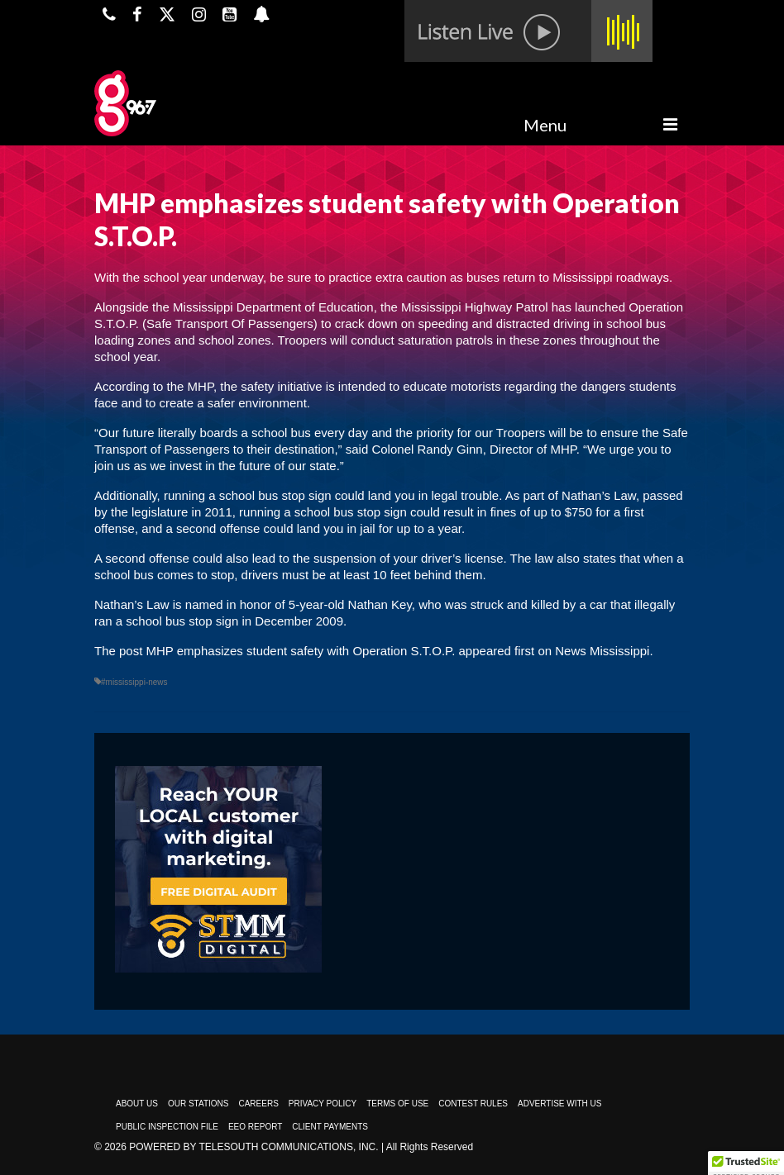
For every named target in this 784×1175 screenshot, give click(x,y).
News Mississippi (602, 651)
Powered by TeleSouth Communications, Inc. (253, 1147)
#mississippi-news (134, 682)
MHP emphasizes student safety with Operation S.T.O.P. (301, 651)
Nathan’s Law (599, 495)
